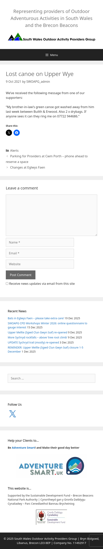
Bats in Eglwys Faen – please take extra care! (36, 318)
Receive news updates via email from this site (40, 283)
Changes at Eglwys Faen (27, 167)
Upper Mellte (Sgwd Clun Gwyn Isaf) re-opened (37, 332)
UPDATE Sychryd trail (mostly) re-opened (33, 342)
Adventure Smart (23, 447)
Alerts (14, 150)
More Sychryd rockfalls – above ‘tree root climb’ (37, 337)
